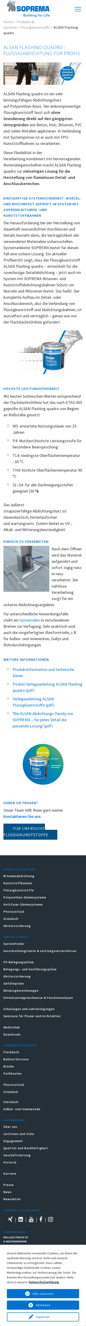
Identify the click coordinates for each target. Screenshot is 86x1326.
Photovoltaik (13, 912)
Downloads (12, 1034)
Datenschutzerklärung (44, 1282)
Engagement (13, 1141)
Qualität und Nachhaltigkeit (25, 1148)
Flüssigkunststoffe (35, 27)
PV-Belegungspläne (18, 962)
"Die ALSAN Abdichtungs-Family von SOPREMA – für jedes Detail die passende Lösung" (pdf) (43, 720)
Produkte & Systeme (19, 869)
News (7, 1192)
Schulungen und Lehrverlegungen (29, 1009)
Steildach (10, 1102)
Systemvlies (29, 620)
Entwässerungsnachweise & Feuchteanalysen (38, 998)
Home (8, 22)
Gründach (10, 919)
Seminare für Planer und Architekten (32, 1016)
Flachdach (11, 1052)
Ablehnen (43, 1305)
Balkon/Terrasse (16, 1059)
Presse (8, 1185)
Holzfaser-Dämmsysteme (23, 905)
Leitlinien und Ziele (18, 1134)
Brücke (8, 1066)
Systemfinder (14, 944)
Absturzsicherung (17, 926)
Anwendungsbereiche (20, 1045)
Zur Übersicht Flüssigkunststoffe (25, 831)
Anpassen (43, 1317)
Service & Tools (15, 937)
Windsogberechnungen (21, 991)
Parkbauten (12, 1073)
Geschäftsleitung (17, 1155)
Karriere (9, 1174)
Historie (10, 1162)
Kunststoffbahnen (17, 883)
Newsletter (12, 1199)
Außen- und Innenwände (21, 1109)
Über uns (10, 1127)
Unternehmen (14, 1120)
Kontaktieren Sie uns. (22, 816)
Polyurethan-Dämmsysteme (24, 897)
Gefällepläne (13, 983)
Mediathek (11, 1027)
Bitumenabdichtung (18, 876)
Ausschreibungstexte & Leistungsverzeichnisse (39, 951)
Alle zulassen (43, 1294)
